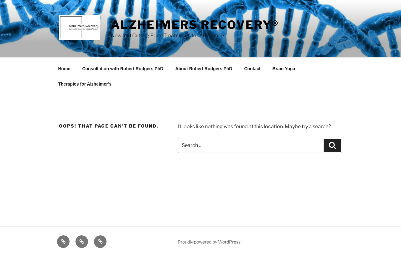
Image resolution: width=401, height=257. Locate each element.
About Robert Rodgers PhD (203, 68)
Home (64, 68)
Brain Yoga (284, 68)
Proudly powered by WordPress (209, 241)
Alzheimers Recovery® (195, 25)
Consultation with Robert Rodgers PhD (122, 68)
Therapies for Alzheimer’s (85, 84)
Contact (252, 68)
